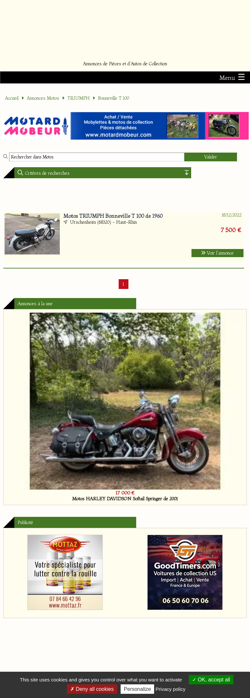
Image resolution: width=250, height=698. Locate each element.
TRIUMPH (78, 98)
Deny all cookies (92, 689)
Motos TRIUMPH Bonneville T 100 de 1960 (113, 216)
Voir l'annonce (217, 253)
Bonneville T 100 (113, 98)
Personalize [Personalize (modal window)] (137, 689)
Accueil (12, 98)
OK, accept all (211, 679)
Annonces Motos (43, 98)
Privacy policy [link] (171, 689)
